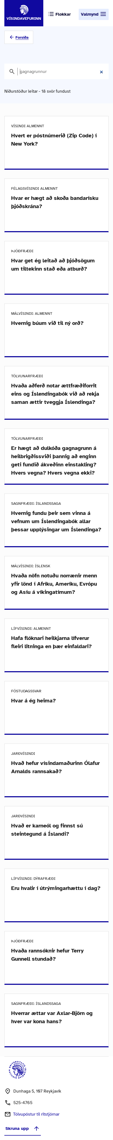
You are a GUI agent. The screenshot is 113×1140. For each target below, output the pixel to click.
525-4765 (22, 1102)
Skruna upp (22, 1128)
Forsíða (22, 37)
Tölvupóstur (36, 1114)
